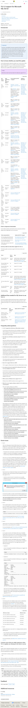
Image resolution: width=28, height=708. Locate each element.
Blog (13, 705)
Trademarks (17, 706)
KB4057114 (12, 210)
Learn (2, 3)
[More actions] (26, 3)
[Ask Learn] (24, 3)
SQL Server (11, 3)
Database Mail (5, 416)
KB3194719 (12, 162)
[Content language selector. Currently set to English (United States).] (5, 703)
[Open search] (24, 1)
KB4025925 (12, 150)
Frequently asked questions (6, 19)
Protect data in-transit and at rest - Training (8, 694)
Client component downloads (13, 661)
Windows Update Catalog (15, 124)
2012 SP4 (15, 157)
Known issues (4, 21)
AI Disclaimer (3, 705)
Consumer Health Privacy (5, 706)
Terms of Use (13, 706)
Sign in (26, 1)
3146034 (12, 603)
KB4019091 (12, 106)
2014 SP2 (15, 100)
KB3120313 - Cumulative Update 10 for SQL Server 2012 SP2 (15, 170)
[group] (15, 514)
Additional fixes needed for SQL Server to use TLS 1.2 (10, 18)
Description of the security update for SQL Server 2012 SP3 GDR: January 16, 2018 (15, 136)
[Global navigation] (1, 1)
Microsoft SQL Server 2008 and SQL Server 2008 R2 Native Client (20, 238)
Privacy (21, 705)
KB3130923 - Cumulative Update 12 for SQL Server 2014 (15, 113)
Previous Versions (8, 705)
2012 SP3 (15, 165)
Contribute (17, 705)
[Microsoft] (14, 1)
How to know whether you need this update (8, 17)
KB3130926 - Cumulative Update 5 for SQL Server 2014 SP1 (15, 85)
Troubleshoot (6, 3)
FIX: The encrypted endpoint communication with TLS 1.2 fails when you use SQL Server (13, 518)
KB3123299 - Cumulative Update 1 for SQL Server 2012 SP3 (15, 143)
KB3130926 (14, 88)
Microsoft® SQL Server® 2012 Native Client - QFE (9, 662)
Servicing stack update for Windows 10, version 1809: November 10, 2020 (20, 243)
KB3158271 (12, 120)
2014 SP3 (12, 101)
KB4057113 (12, 188)
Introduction (3, 15)
